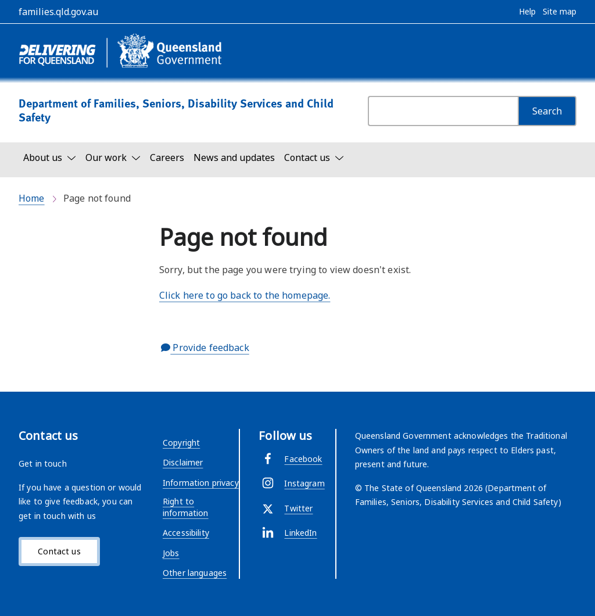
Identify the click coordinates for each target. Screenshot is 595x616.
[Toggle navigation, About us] (50, 157)
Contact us (59, 551)
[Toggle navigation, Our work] (113, 157)
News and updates (234, 157)
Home (32, 198)
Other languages (195, 572)
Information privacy (201, 482)
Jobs (171, 552)
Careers (167, 157)
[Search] (547, 111)
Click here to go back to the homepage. (244, 295)
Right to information (186, 507)
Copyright (181, 442)
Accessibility (186, 532)
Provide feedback (205, 347)
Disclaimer (183, 462)
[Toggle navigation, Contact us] (314, 157)
